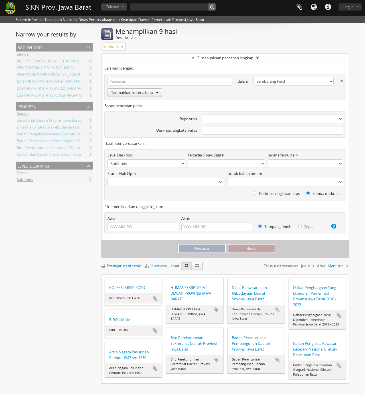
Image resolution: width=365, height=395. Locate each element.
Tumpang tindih (274, 226)
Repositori (188, 118)
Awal (111, 218)
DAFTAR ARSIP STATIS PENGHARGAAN (49, 96)
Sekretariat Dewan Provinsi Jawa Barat (49, 121)
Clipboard (299, 7)
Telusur (112, 6)
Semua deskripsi (323, 193)
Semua (23, 55)
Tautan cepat (328, 7)
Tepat (306, 226)
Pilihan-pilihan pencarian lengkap (225, 57)
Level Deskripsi (33, 165)
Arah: (321, 265)
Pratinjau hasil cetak (121, 265)
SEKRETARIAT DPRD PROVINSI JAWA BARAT (53, 75)
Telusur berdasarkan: (281, 265)
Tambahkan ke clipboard (155, 298)
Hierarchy (156, 265)
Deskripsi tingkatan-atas (176, 130)
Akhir (185, 218)
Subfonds (25, 180)
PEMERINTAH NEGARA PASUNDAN (46, 68)
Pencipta (26, 106)
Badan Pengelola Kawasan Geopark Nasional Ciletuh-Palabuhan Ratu (75, 134)
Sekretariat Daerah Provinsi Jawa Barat (49, 155)
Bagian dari (30, 47)
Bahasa (314, 7)
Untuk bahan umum (245, 173)
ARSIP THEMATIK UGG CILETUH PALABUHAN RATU (59, 61)
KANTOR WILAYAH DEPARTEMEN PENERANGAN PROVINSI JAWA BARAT (77, 82)
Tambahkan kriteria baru (134, 92)
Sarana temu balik (283, 155)
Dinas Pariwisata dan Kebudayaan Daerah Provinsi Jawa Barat (68, 128)
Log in (348, 6)
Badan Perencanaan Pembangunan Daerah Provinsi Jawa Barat (70, 141)
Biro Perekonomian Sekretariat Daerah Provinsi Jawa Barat (66, 148)
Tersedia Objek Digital (206, 155)
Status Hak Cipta (122, 173)
